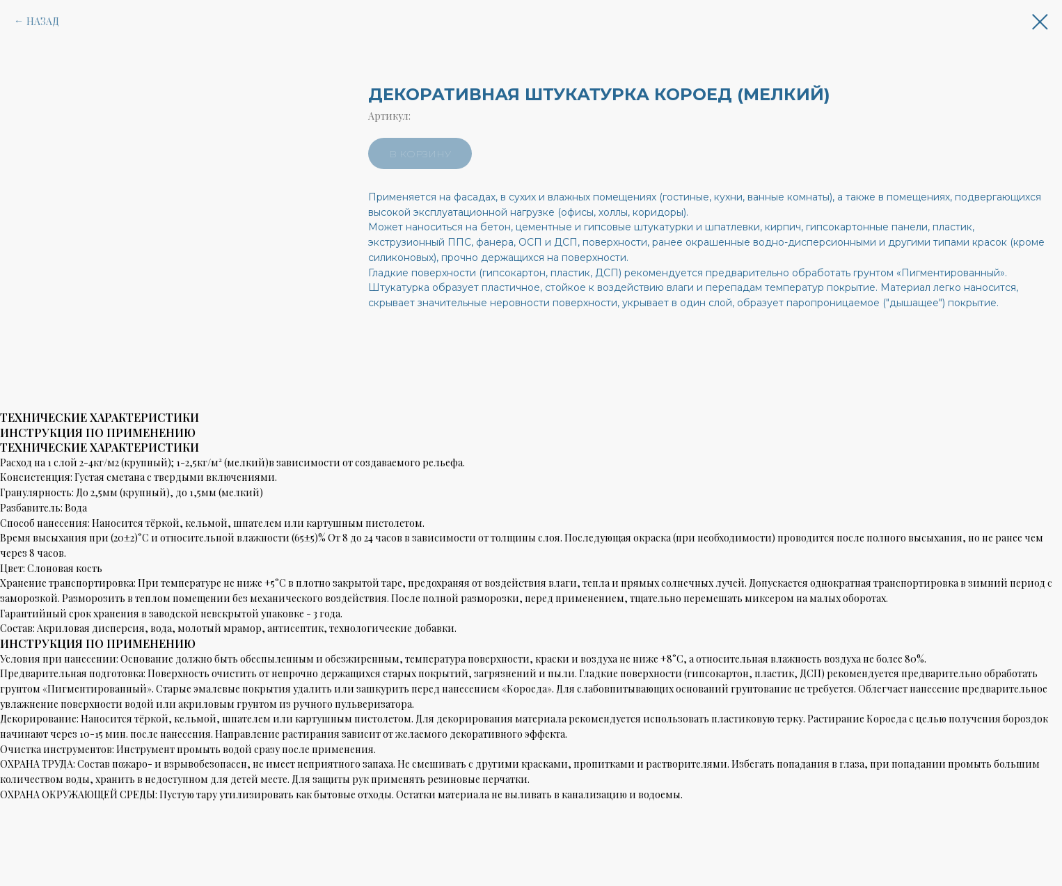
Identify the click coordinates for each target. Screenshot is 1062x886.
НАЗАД (42, 21)
